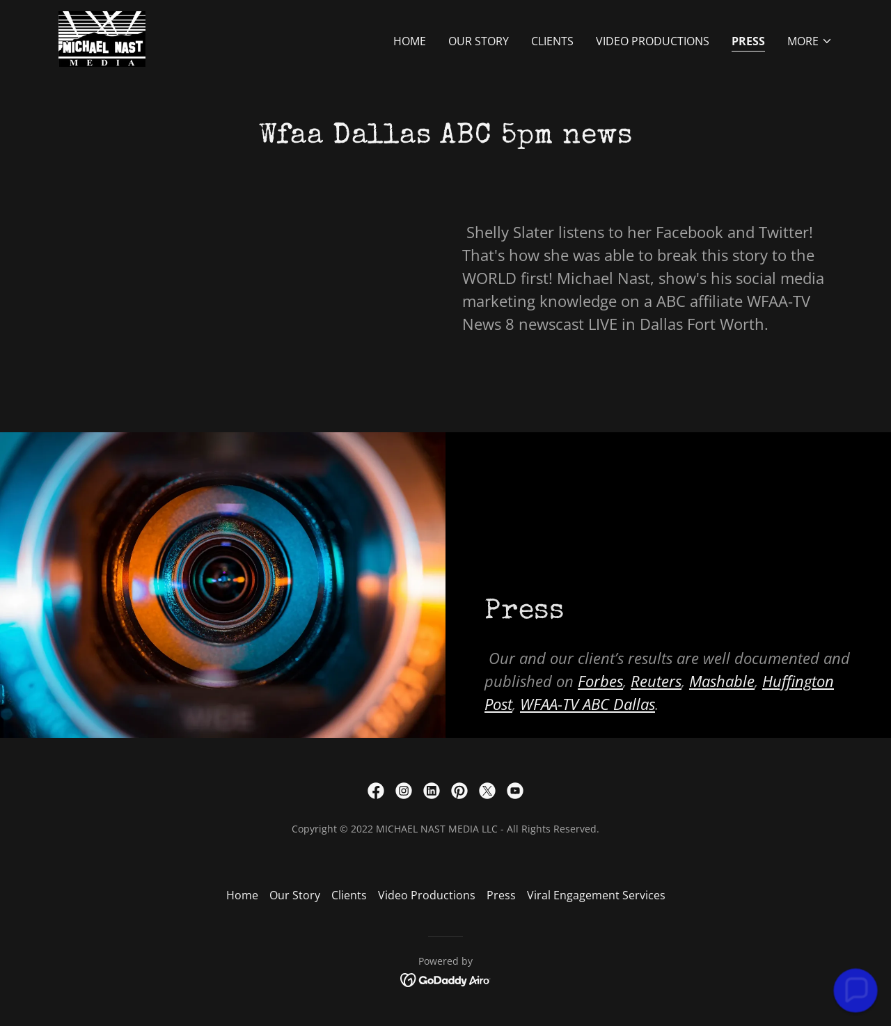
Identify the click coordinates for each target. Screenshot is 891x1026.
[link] (101, 37)
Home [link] (409, 41)
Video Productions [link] (652, 41)
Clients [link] (552, 41)
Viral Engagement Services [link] (596, 895)
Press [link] (748, 41)
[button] (810, 41)
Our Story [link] (478, 41)
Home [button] (242, 895)
